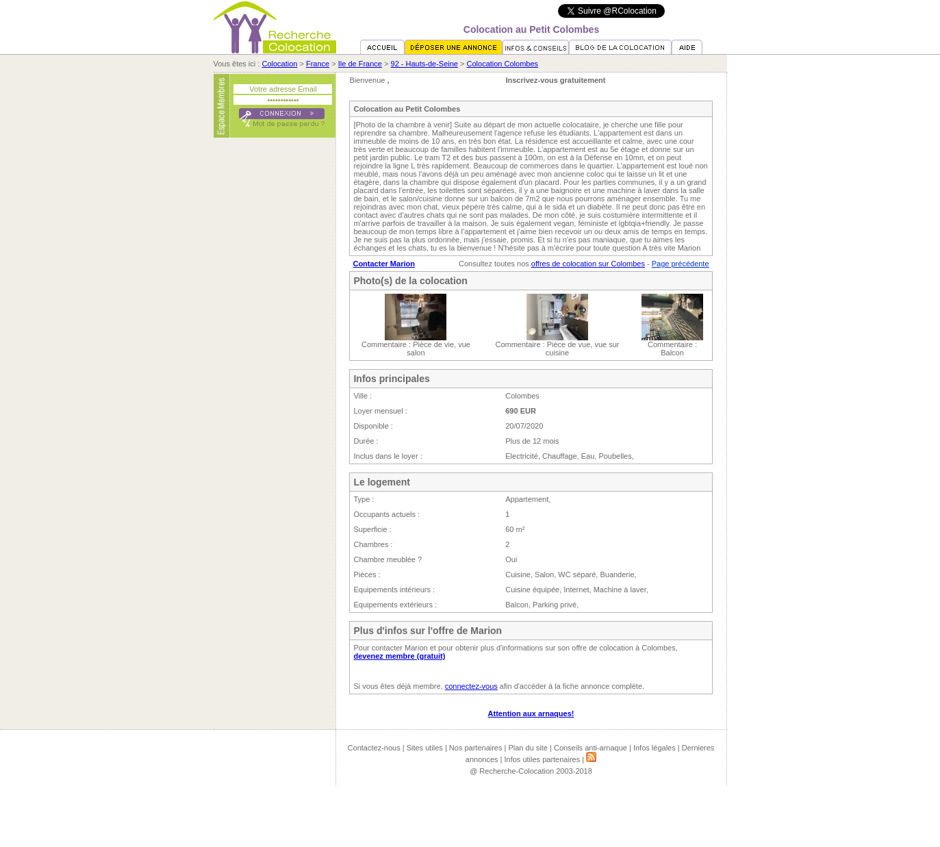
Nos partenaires (476, 748)
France (317, 64)
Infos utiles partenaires (543, 759)
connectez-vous (471, 686)
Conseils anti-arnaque (590, 748)
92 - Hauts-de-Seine (424, 64)
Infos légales (654, 748)
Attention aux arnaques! (531, 713)
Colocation (279, 64)
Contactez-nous (374, 748)
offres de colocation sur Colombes (588, 264)
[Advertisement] (274, 351)
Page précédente (680, 264)
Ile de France (360, 64)
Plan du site (527, 748)
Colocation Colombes (503, 64)
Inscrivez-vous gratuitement (555, 80)
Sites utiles (425, 748)
